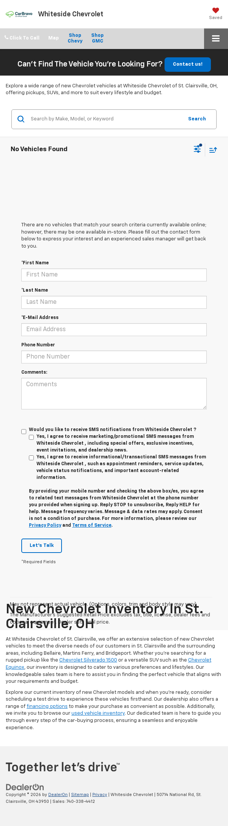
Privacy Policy (45, 525)
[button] (22, 38)
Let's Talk (42, 545)
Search (197, 119)
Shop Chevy (75, 38)
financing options (47, 706)
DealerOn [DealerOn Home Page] (58, 795)
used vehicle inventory (98, 713)
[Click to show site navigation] (216, 38)
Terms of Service (91, 525)
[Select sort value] (211, 149)
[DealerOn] (25, 787)
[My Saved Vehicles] (215, 13)
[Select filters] (197, 150)
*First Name (35, 263)
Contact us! (188, 64)
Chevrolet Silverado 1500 (88, 660)
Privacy (99, 795)
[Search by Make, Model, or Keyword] (106, 119)
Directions (53, 39)
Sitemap (80, 795)
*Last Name (34, 290)
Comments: (34, 372)
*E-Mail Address (40, 318)
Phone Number (38, 345)
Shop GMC (97, 38)
